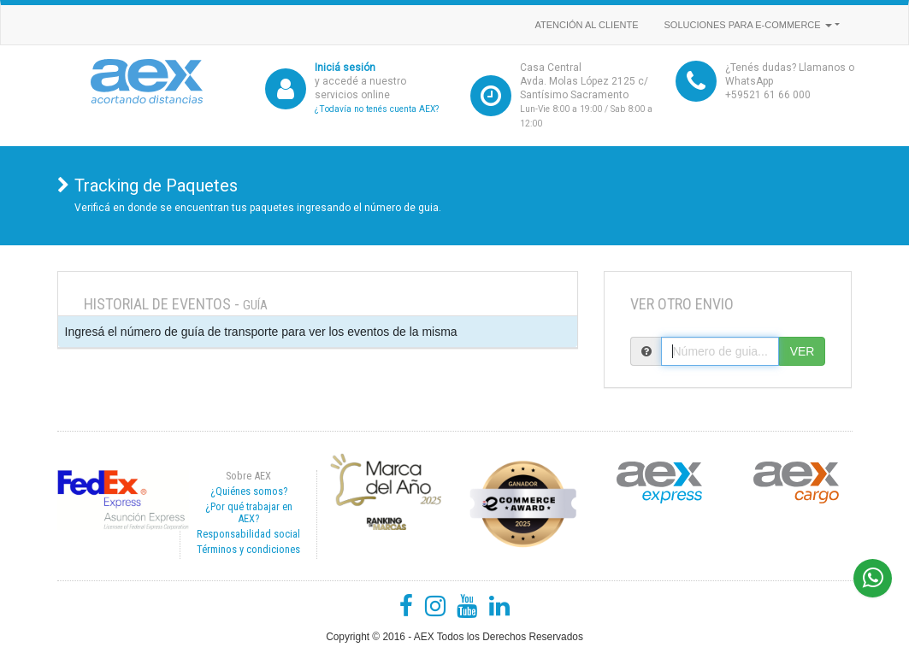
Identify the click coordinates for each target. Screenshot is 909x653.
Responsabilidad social (248, 533)
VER (802, 351)
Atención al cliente (586, 25)
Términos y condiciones (248, 549)
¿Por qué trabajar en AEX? (248, 512)
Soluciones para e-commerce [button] (747, 25)
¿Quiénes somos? (248, 491)
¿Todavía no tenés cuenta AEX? (377, 109)
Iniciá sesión (345, 68)
